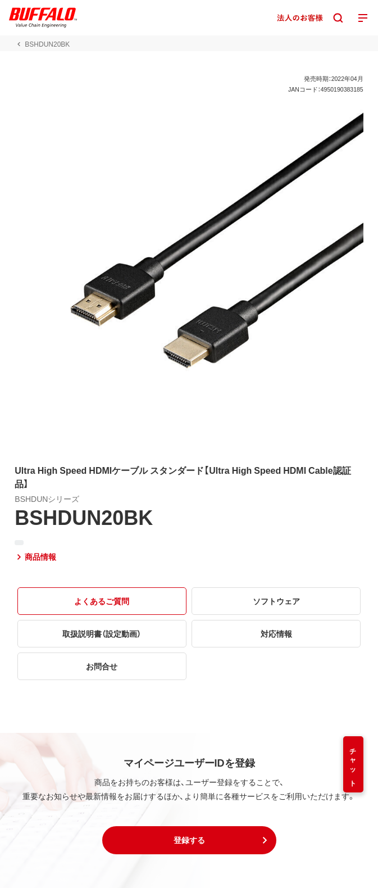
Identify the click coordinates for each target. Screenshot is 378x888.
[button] (189, 840)
